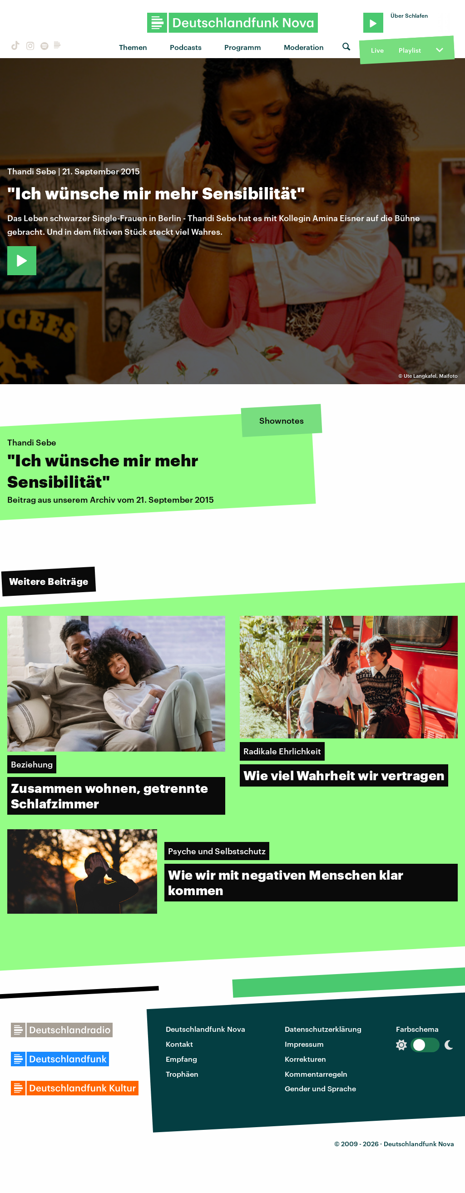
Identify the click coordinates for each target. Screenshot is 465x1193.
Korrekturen (305, 1058)
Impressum (304, 1044)
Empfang (181, 1058)
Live (377, 50)
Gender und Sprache (320, 1088)
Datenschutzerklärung (323, 1029)
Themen (133, 47)
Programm (242, 47)
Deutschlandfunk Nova (205, 1029)
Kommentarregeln (316, 1073)
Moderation (304, 47)
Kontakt (179, 1044)
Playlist (410, 50)
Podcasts (186, 47)
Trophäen (182, 1073)
